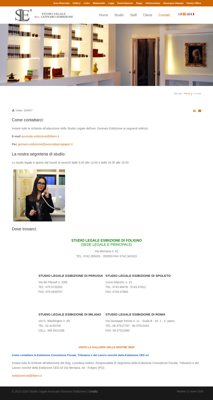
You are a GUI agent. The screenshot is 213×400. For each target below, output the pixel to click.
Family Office (194, 3)
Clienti (147, 15)
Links (87, 3)
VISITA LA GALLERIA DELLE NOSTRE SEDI (106, 347)
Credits (93, 391)
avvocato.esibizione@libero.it (40, 136)
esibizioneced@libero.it (27, 375)
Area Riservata (61, 3)
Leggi (111, 3)
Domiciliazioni (125, 3)
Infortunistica (152, 3)
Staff (133, 15)
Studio (119, 15)
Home (103, 15)
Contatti (164, 15)
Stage (139, 3)
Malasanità (99, 3)
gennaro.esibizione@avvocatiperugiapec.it (45, 144)
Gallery (77, 3)
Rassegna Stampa (173, 3)
